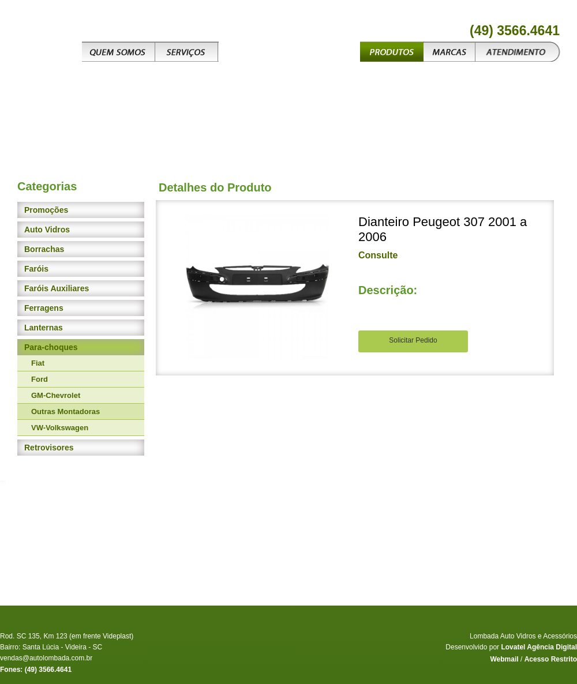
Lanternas (43, 327)
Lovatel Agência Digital (539, 647)
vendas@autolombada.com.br (46, 658)
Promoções (46, 210)
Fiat (37, 363)
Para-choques (51, 347)
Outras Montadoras (65, 411)
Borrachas (44, 249)
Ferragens (43, 308)
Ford (39, 379)
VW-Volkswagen (59, 427)
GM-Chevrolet (55, 395)
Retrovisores (49, 447)
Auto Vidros (47, 229)
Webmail (504, 659)
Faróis (36, 268)
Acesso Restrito (550, 659)
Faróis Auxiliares (56, 288)
